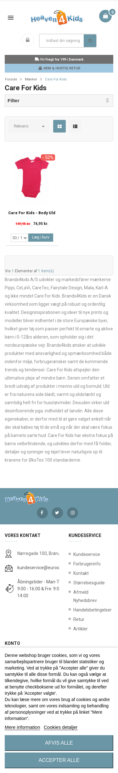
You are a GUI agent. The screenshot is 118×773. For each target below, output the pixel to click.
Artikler (80, 628)
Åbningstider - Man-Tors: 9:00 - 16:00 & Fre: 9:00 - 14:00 (41, 588)
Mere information (22, 727)
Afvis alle (59, 743)
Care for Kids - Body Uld (31, 213)
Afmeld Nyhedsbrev (85, 596)
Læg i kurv (40, 237)
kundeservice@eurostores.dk (46, 567)
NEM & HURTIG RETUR (59, 68)
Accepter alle (59, 760)
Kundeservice (86, 554)
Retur (78, 619)
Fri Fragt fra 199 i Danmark (59, 59)
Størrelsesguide (89, 582)
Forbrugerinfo (87, 563)
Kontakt (81, 573)
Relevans (21, 126)
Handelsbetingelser (91, 609)
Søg (90, 40)
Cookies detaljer (61, 727)
